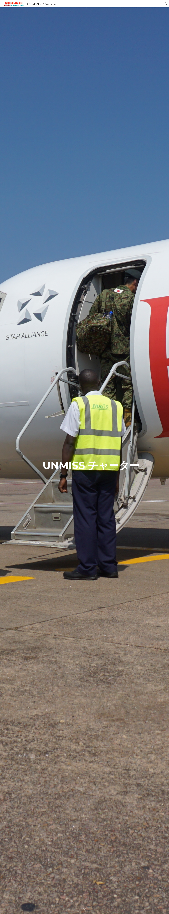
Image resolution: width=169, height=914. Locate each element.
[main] (91, 461)
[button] (166, 4)
